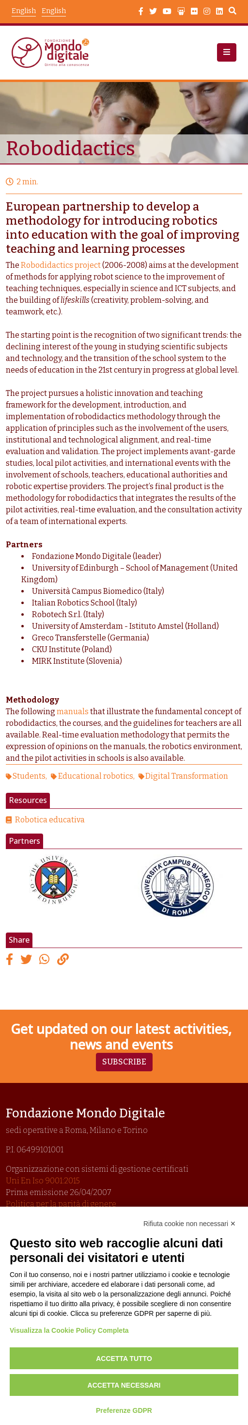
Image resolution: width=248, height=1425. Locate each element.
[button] (226, 52)
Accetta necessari (124, 1385)
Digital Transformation (186, 776)
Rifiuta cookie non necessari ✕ (189, 1224)
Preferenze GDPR (124, 1410)
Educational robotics (95, 776)
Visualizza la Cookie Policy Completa (69, 1330)
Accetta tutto (124, 1358)
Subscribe (124, 1061)
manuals (73, 711)
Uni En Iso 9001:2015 (43, 1180)
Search (232, 12)
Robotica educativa (50, 819)
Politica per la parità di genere (61, 1204)
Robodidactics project (61, 265)
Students (29, 776)
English (54, 11)
